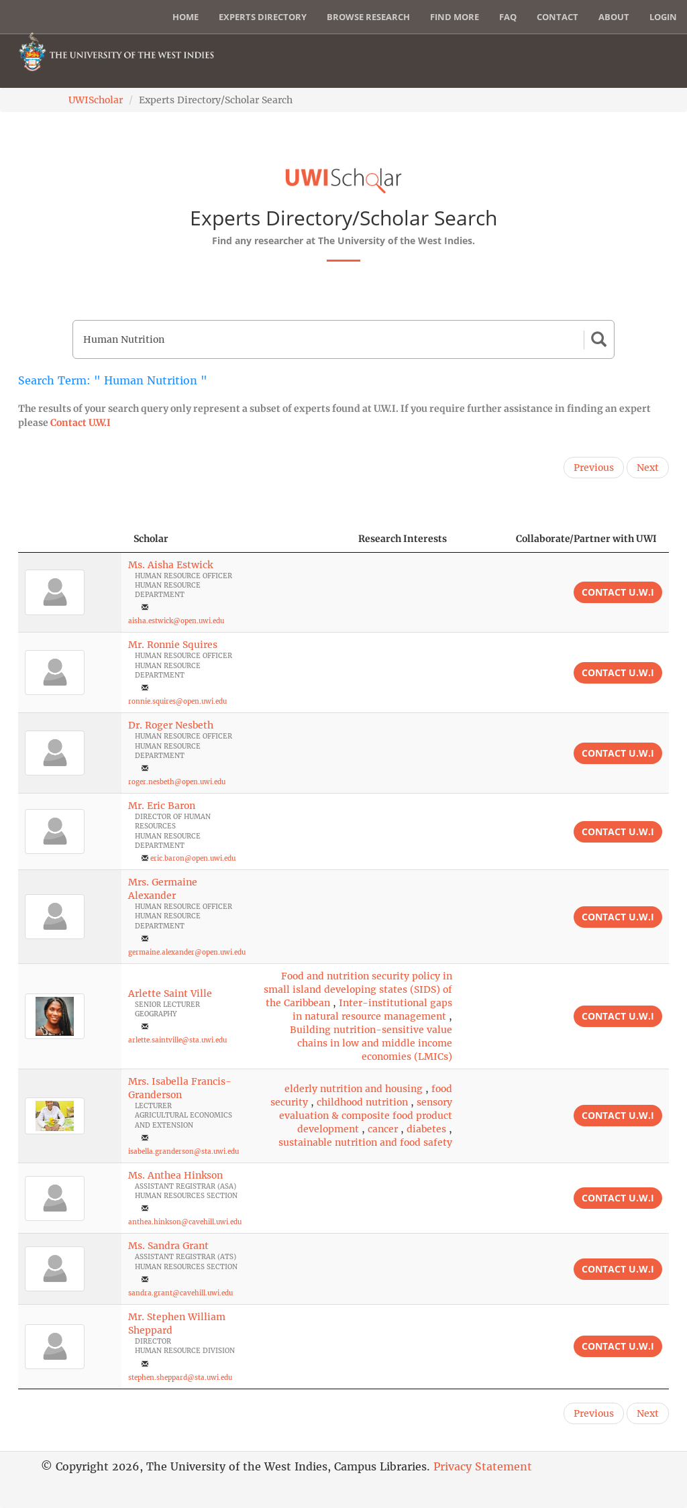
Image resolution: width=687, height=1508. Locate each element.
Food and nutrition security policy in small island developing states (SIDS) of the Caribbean (358, 989)
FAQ (508, 17)
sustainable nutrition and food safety (365, 1142)
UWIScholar (95, 100)
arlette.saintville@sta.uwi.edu (177, 1040)
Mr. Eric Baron (161, 806)
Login (663, 17)
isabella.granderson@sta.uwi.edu (183, 1151)
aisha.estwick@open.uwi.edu (176, 620)
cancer (383, 1129)
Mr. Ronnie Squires (172, 645)
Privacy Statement (482, 1466)
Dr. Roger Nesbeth (170, 725)
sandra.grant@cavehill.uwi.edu (180, 1293)
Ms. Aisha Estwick (170, 565)
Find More (454, 17)
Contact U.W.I (80, 423)
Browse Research (368, 17)
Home (185, 17)
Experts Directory (263, 17)
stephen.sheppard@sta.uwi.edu (180, 1377)
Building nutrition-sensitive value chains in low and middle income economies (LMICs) (371, 1043)
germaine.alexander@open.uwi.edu (187, 952)
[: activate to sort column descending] (69, 539)
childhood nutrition (362, 1102)
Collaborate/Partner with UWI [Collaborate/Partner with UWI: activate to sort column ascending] (586, 539)
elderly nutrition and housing (353, 1089)
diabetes (426, 1129)
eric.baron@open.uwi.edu (192, 858)
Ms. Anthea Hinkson (175, 1175)
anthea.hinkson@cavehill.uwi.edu (185, 1222)
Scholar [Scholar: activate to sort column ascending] (151, 539)
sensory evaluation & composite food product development (365, 1115)
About (613, 17)
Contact (557, 17)
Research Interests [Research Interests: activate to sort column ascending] (402, 539)
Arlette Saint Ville (170, 993)
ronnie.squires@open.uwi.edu (177, 701)
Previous (594, 468)
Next (648, 468)
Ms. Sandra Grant (168, 1246)
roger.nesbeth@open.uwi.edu (176, 781)
